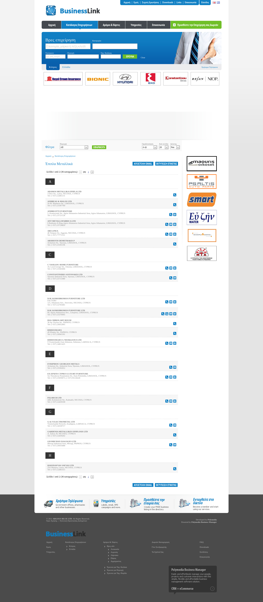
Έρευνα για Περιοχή (115, 570)
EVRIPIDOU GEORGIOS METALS (64, 364)
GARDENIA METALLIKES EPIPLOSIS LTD (68, 432)
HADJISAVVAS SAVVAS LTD (61, 465)
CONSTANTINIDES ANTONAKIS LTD (65, 274)
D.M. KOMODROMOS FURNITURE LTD (66, 299)
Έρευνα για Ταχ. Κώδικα (117, 567)
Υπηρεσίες (50, 552)
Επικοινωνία (205, 557)
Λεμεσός (114, 552)
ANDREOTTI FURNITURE (60, 211)
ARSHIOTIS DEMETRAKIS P (61, 241)
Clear (143, 58)
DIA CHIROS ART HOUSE (60, 320)
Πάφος (113, 558)
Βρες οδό (110, 546)
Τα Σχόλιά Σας (158, 552)
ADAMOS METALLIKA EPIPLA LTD (65, 192)
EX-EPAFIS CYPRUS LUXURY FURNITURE (68, 374)
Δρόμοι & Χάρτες (110, 542)
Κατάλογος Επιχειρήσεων (65, 156)
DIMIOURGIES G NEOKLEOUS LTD (65, 340)
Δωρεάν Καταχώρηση (160, 542)
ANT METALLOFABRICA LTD (62, 221)
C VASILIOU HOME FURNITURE (63, 265)
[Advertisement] (132, 113)
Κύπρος (72, 546)
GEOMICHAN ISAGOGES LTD (62, 441)
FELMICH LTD (55, 398)
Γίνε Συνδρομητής (159, 547)
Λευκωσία (115, 549)
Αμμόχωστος (116, 561)
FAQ (202, 542)
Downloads (204, 547)
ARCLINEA (53, 231)
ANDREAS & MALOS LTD (60, 201)
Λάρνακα (114, 555)
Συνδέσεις (204, 552)
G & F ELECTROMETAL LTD (61, 422)
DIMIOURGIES (55, 330)
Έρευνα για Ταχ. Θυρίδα (117, 573)
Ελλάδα (66, 67)
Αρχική (48, 156)
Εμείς (48, 547)
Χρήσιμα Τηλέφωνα (209, 67)
